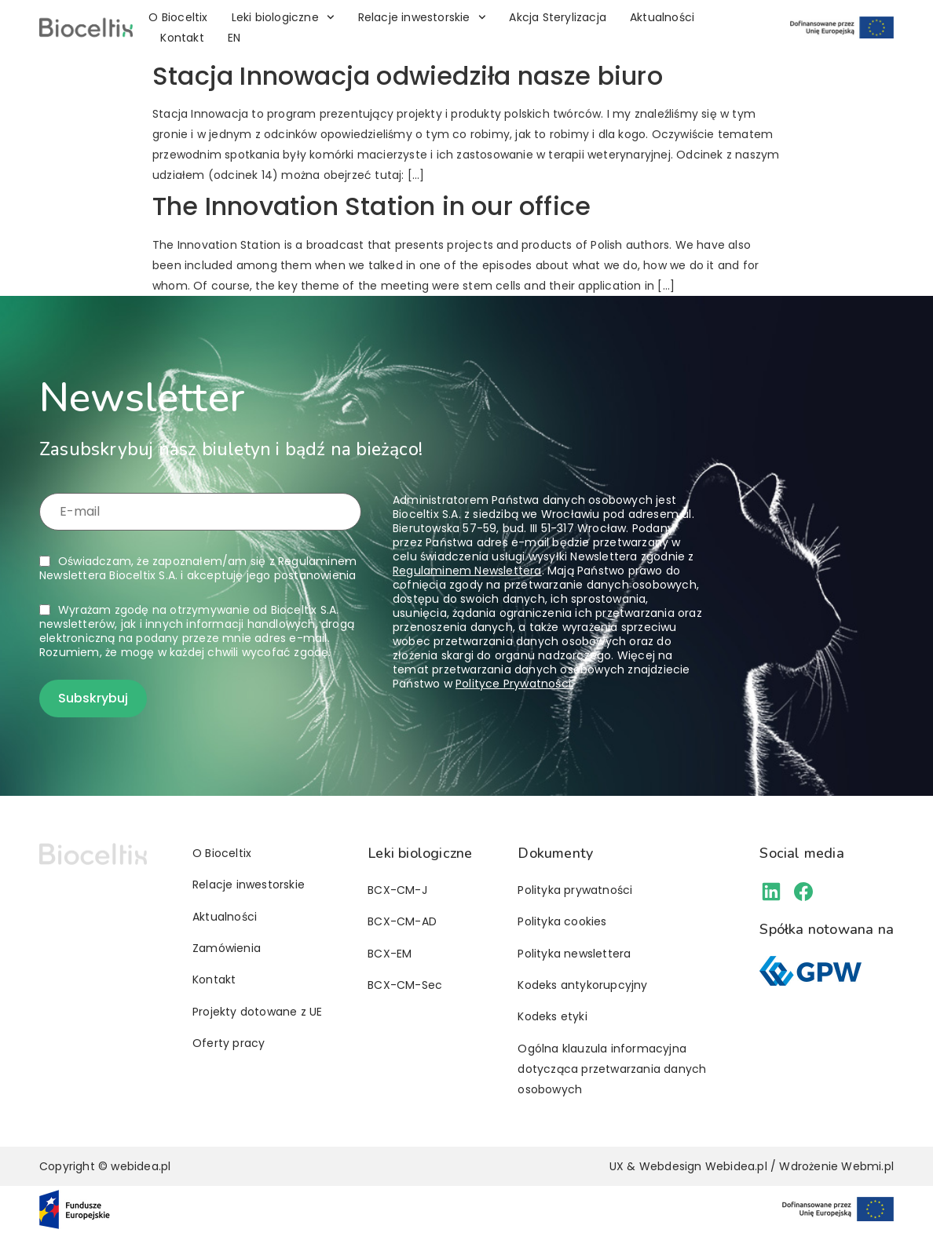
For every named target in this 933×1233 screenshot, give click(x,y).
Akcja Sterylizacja (557, 17)
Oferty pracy (228, 1043)
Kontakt (181, 38)
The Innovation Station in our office (371, 206)
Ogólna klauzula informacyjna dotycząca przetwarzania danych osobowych (612, 1069)
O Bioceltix (177, 17)
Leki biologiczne (283, 17)
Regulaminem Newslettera (467, 570)
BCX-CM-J (397, 890)
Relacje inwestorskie (422, 17)
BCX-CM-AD (402, 921)
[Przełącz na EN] (234, 37)
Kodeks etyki (552, 1016)
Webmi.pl (867, 1166)
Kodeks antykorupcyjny (582, 985)
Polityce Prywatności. (514, 683)
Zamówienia (226, 948)
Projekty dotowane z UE (257, 1012)
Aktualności (662, 17)
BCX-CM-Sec (405, 985)
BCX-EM (390, 953)
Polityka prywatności (575, 890)
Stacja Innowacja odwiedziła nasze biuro (407, 75)
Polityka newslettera (574, 953)
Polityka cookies (562, 921)
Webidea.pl (736, 1166)
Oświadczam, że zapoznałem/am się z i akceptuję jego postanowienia (198, 568)
